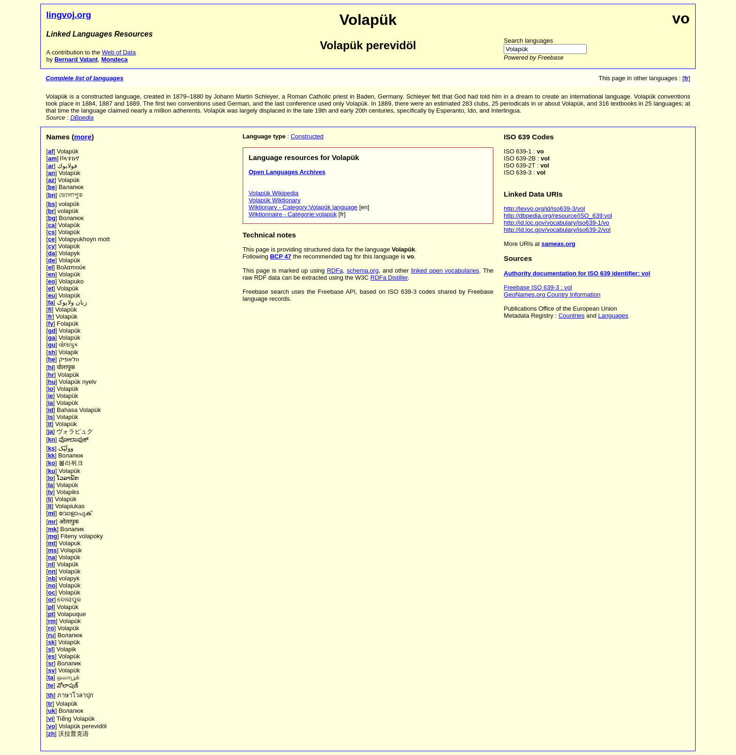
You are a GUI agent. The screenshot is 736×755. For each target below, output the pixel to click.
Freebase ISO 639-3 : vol (538, 287)
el (50, 267)
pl (51, 606)
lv (50, 492)
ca (51, 225)
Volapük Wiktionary (275, 200)
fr (50, 316)
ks (51, 448)
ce (51, 239)
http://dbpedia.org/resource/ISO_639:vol (558, 215)
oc (51, 592)
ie (50, 395)
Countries (572, 315)
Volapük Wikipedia (274, 193)
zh (51, 733)
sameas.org (558, 243)
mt (51, 543)
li (49, 499)
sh (51, 352)
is (50, 416)
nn (51, 571)
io (51, 388)
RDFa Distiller (388, 277)
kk (51, 455)
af (51, 151)
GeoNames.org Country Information (552, 294)
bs (51, 203)
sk (51, 642)
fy (51, 323)
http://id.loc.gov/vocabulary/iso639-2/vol (557, 229)
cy (51, 246)
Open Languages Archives (287, 171)
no (51, 585)
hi (51, 367)
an (51, 172)
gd (51, 330)
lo (51, 477)
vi (50, 718)
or (51, 599)
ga (51, 337)
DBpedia (82, 117)
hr (51, 374)
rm (52, 621)
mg (52, 536)
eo (51, 281)
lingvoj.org (69, 15)
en (51, 274)
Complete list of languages (84, 78)
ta (51, 677)
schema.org (363, 270)
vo (51, 726)
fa (51, 302)
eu (51, 295)
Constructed (307, 136)
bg (51, 217)
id (51, 409)
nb (51, 578)
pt (51, 614)
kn (51, 439)
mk (52, 529)
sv (51, 670)
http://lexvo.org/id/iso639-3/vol (544, 208)
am (52, 158)
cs (51, 232)
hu (51, 381)
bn (51, 194)
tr (50, 703)
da (51, 253)
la (50, 484)
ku (51, 470)
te (51, 685)
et (51, 288)
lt (50, 506)
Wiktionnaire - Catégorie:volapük (293, 214)
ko (51, 462)
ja (50, 431)
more (83, 137)
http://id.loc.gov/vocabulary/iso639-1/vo (556, 222)
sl (50, 649)
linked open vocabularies (445, 270)
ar (51, 165)
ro (51, 628)
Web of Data (119, 52)
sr (51, 663)
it (50, 423)
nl (51, 564)
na (51, 557)
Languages (613, 315)
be (51, 187)
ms (52, 550)
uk (51, 710)
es (51, 656)
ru (51, 635)
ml (51, 513)
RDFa (335, 270)
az (51, 179)
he (51, 359)
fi (50, 309)
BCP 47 (280, 256)
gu (51, 344)
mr (52, 521)
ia (50, 402)
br (51, 210)
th (51, 695)
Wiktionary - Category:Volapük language (303, 207)
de (51, 260)
